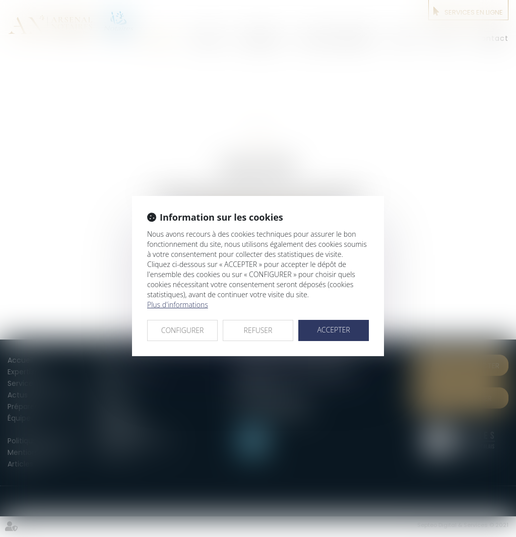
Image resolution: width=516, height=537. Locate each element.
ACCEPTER (333, 329)
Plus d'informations (177, 304)
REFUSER (258, 330)
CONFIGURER (182, 330)
